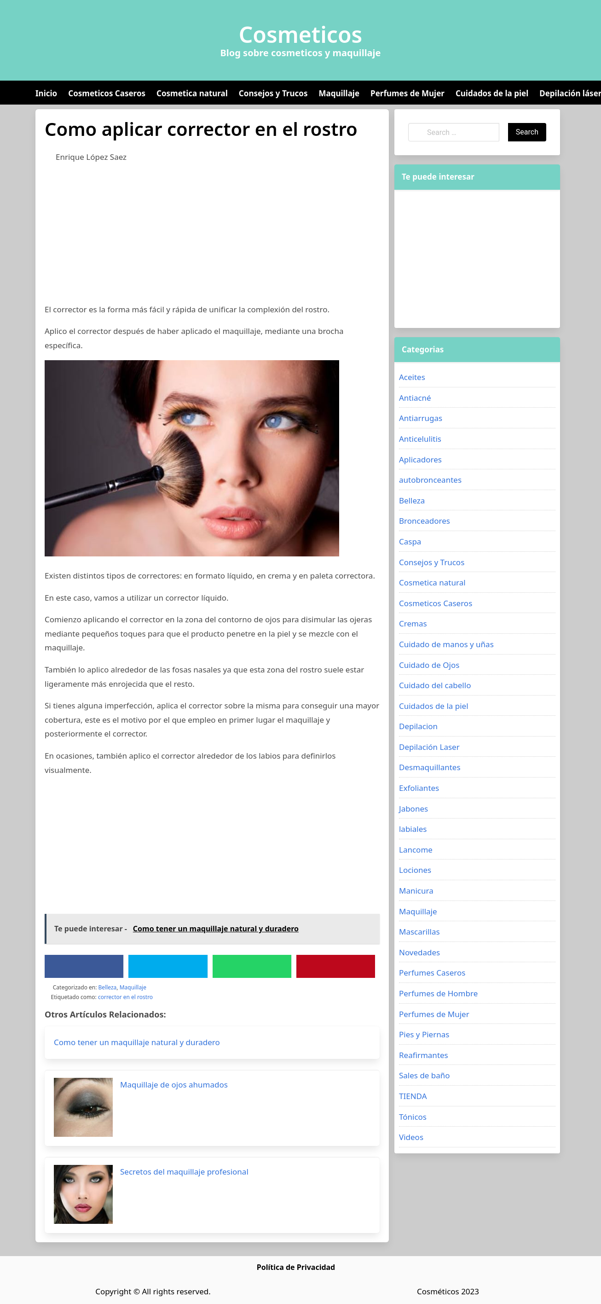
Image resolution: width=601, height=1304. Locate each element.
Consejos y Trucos (273, 93)
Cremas (413, 623)
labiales (413, 829)
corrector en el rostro (125, 997)
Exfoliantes (419, 788)
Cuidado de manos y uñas (446, 644)
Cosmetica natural (192, 93)
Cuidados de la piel (492, 93)
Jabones (413, 808)
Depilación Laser (429, 747)
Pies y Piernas (424, 1034)
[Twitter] (168, 966)
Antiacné (415, 397)
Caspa (410, 541)
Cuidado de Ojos (429, 665)
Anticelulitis (420, 438)
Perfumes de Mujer (407, 93)
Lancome (416, 849)
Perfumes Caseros (432, 972)
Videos (411, 1137)
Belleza (107, 987)
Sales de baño (424, 1075)
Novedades (419, 952)
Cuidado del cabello (435, 685)
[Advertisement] (212, 238)
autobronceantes (430, 479)
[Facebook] (84, 966)
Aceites (412, 377)
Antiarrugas (420, 418)
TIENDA (413, 1096)
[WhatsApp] (252, 966)
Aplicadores (420, 459)
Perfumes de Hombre (438, 993)
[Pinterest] (335, 966)
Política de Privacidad (296, 1267)
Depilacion (418, 726)
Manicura (416, 890)
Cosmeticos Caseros (106, 93)
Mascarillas (419, 931)
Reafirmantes (423, 1055)
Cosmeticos (301, 34)
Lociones (415, 870)
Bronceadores (424, 520)
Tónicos (413, 1116)
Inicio (46, 93)
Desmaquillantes (430, 767)
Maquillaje (338, 93)
